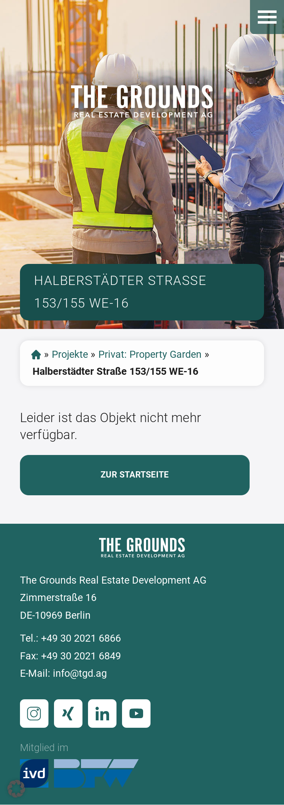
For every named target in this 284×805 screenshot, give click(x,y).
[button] (16, 788)
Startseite (36, 355)
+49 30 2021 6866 (81, 638)
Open (267, 17)
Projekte (70, 354)
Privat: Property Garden (150, 354)
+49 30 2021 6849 (81, 656)
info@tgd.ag (80, 673)
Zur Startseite (135, 475)
